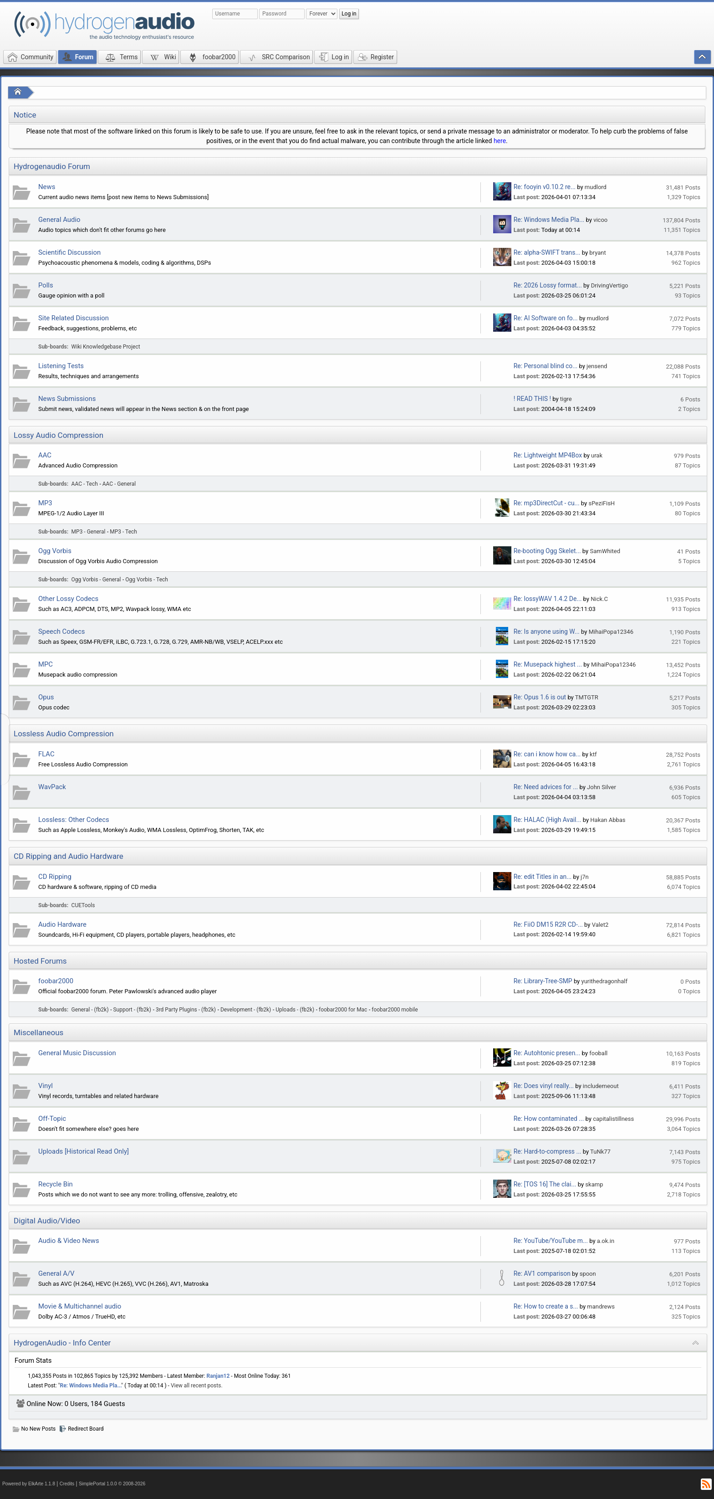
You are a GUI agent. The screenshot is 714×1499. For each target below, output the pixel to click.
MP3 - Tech (123, 532)
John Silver (601, 787)
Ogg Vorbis (54, 551)
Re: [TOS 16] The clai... (545, 1184)
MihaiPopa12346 (611, 631)
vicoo (600, 219)
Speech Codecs (61, 631)
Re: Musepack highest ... (548, 664)
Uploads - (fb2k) (294, 1009)
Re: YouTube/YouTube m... (551, 1240)
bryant (597, 252)
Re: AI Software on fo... (546, 318)
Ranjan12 (218, 1376)
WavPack (52, 787)
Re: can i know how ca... (547, 754)
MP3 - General (88, 532)
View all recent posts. (197, 1385)
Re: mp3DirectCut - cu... (547, 503)
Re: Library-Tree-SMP (543, 981)
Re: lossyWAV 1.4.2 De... (548, 598)
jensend (596, 366)
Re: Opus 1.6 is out (540, 697)
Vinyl (45, 1086)
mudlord (596, 187)
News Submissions (67, 399)
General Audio (59, 220)
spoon (588, 1273)
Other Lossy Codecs (68, 599)
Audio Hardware (62, 924)
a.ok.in (605, 1240)
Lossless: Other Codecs (73, 820)
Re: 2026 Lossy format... (548, 285)
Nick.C (599, 598)
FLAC (46, 754)
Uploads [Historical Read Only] (83, 1151)
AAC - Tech (84, 484)
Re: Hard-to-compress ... (547, 1151)
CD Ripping (54, 877)
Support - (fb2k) (132, 1009)
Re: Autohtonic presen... (547, 1053)
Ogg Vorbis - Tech (146, 579)
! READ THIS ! (532, 398)
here (500, 140)
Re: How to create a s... (546, 1306)
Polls (45, 285)
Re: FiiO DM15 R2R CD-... (548, 924)
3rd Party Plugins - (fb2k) (186, 1009)
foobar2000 (55, 981)
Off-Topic (52, 1118)
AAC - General (119, 484)
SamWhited (605, 551)
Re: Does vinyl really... (544, 1085)
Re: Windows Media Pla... (549, 219)
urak (596, 455)
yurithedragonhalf (604, 981)
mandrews (601, 1306)
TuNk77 (600, 1151)
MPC (45, 664)
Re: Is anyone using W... (547, 631)
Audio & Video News (68, 1241)
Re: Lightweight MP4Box (548, 455)
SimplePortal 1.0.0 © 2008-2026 (112, 1483)
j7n (585, 876)
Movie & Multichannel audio (79, 1306)
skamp (594, 1184)
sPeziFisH (601, 503)
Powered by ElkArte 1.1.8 (28, 1483)
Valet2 (600, 924)
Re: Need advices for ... (546, 787)
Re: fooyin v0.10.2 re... (545, 186)
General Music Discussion (77, 1053)
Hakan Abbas (607, 819)
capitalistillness (613, 1118)
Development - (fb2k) (245, 1009)
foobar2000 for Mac (343, 1009)
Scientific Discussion (69, 252)
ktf (593, 754)
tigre (566, 398)
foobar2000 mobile (395, 1009)
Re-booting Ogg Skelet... (547, 550)
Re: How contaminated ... (549, 1118)
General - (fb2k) (90, 1009)
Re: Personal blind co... (545, 366)
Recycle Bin (55, 1184)
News (46, 187)
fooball (598, 1053)
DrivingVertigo (609, 285)
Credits (67, 1483)
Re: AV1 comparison (542, 1273)
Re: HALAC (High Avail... (547, 819)
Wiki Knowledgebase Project (105, 347)
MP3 (45, 503)
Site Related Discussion (73, 318)
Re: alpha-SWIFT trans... (547, 252)
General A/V (56, 1273)
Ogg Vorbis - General (96, 579)
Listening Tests (61, 366)
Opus (46, 697)
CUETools (83, 905)
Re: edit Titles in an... (542, 876)
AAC (44, 455)
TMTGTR (586, 697)
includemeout (601, 1086)
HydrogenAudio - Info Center (62, 1342)
